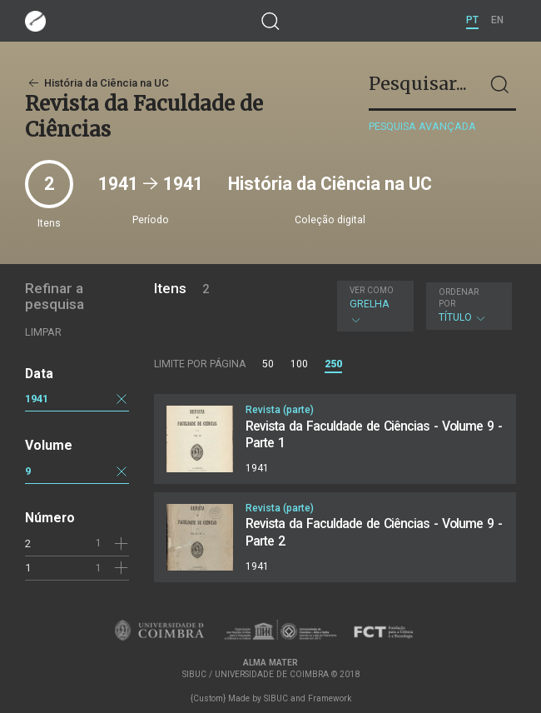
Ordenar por (459, 297)
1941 (36, 398)
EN (497, 20)
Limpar (43, 332)
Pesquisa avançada (422, 126)
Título (467, 305)
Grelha (373, 306)
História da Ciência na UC (97, 83)
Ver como (372, 290)
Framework (329, 698)
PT (472, 20)
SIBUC (276, 698)
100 (299, 364)
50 (268, 364)
